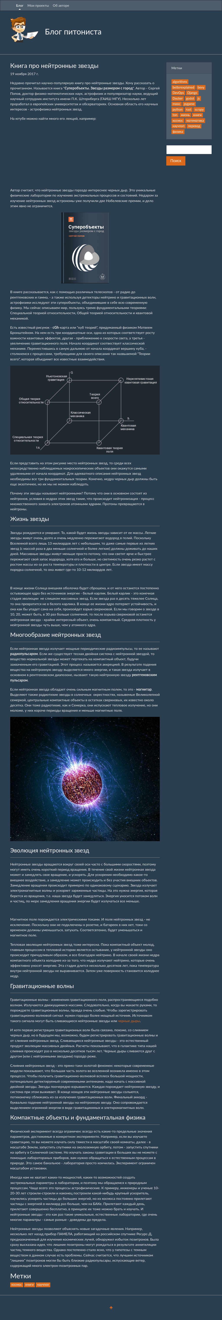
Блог (19, 5)
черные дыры (129, 1021)
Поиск (175, 161)
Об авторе (61, 5)
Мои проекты (38, 5)
